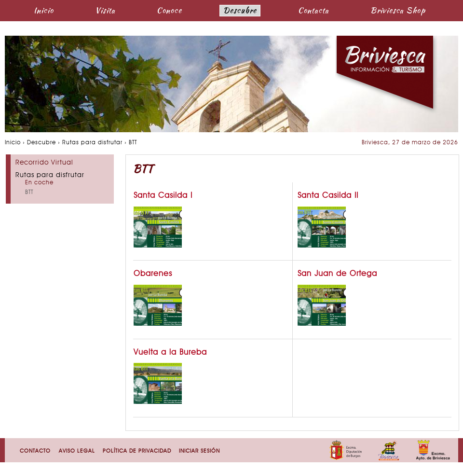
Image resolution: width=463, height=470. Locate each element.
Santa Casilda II (328, 196)
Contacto (35, 451)
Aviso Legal (77, 451)
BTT (29, 192)
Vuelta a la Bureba (170, 353)
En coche (39, 183)
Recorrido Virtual (44, 163)
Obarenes (153, 274)
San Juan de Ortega (337, 274)
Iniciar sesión (199, 451)
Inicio (44, 10)
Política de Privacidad (137, 451)
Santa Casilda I (163, 196)
